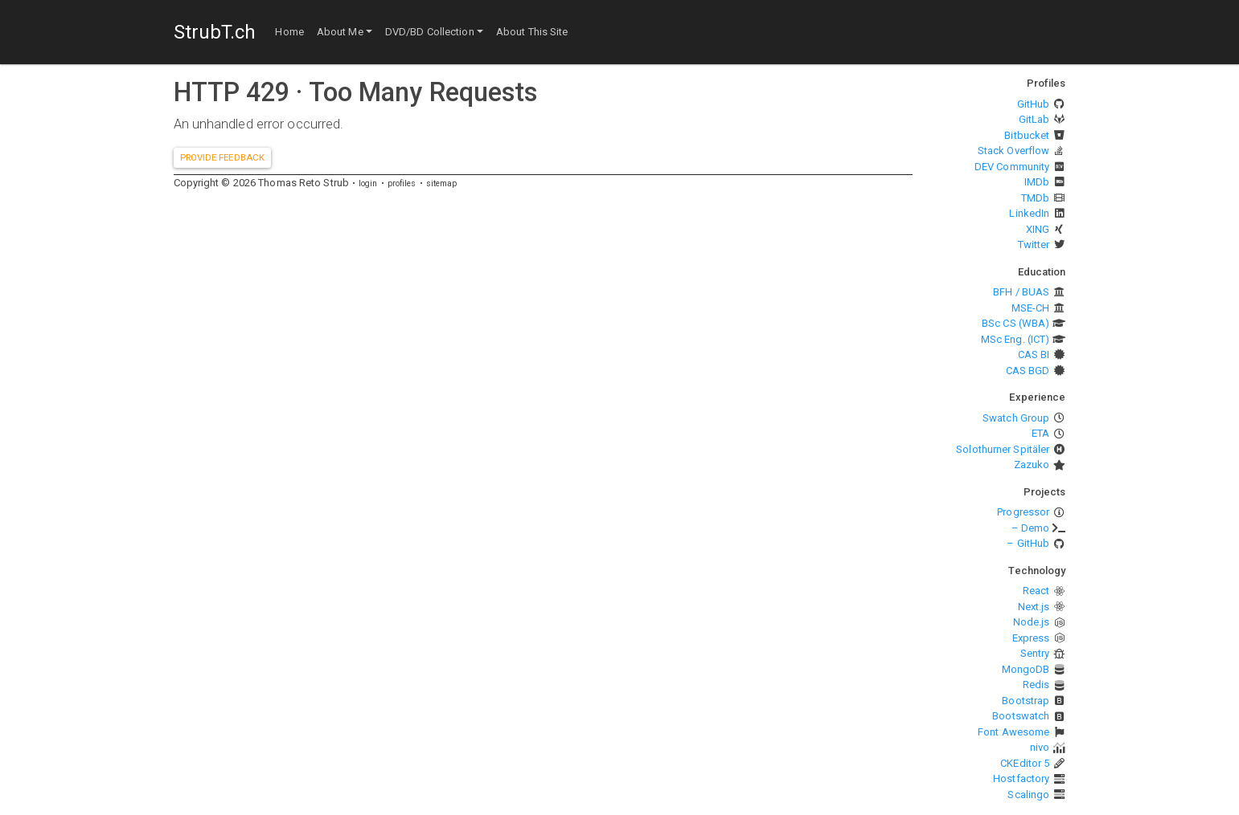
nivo (1039, 747)
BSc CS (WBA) (1015, 323)
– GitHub (1028, 543)
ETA (1040, 433)
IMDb (1036, 182)
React (1036, 591)
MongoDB (1026, 669)
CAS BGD (1028, 371)
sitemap (441, 183)
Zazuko (1032, 464)
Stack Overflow (1013, 151)
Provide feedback (222, 157)
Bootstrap (1025, 701)
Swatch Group (1016, 418)
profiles (402, 183)
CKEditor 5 (1024, 763)
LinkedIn (1029, 213)
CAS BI (1034, 354)
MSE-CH (1030, 308)
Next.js (1034, 607)
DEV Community (1011, 167)
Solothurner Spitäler (1002, 449)
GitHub (1033, 104)
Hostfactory (1021, 778)
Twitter (1034, 244)
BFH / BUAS (1021, 292)
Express (1031, 638)
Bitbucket (1026, 135)
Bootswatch (1020, 716)
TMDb (1035, 198)
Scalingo (1028, 795)
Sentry (1035, 653)
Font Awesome (1013, 732)
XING (1037, 229)
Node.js (1031, 622)
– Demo (1030, 528)
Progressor (1023, 512)
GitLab (1034, 119)
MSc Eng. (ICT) (1015, 339)
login (368, 183)
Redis (1036, 684)
